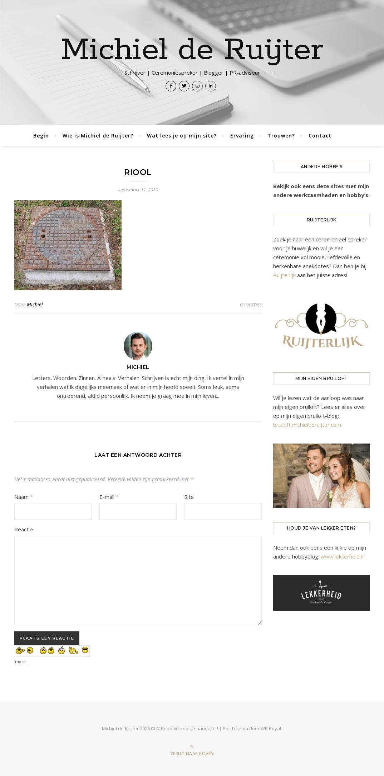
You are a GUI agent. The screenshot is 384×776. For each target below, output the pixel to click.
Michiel (35, 304)
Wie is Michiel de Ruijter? (98, 135)
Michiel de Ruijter (192, 53)
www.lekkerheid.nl (343, 556)
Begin (41, 135)
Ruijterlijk (284, 275)
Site (189, 496)
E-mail (109, 496)
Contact (320, 135)
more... (22, 660)
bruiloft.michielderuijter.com (307, 424)
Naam (23, 496)
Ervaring (242, 135)
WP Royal (271, 728)
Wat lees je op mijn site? (182, 135)
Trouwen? (281, 135)
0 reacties (251, 304)
